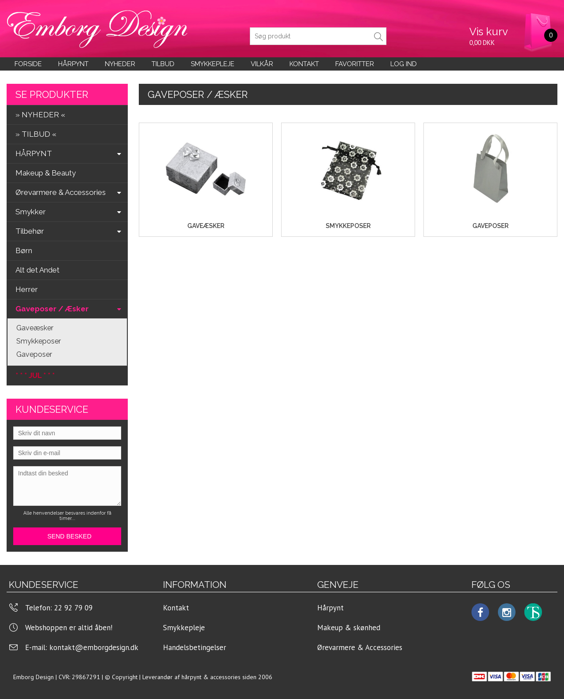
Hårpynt (73, 64)
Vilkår (262, 64)
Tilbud (163, 64)
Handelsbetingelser (194, 647)
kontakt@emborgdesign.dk (93, 647)
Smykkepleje (212, 64)
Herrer (26, 289)
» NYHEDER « (40, 114)
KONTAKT (304, 64)
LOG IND (403, 64)
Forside (28, 64)
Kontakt (176, 608)
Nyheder (120, 64)
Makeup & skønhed (348, 627)
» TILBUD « (35, 134)
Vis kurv (488, 31)
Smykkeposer (38, 341)
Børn (23, 250)
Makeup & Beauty (45, 172)
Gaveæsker (34, 328)
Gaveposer (34, 354)
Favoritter (354, 64)
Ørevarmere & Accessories (359, 647)
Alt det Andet (37, 269)
